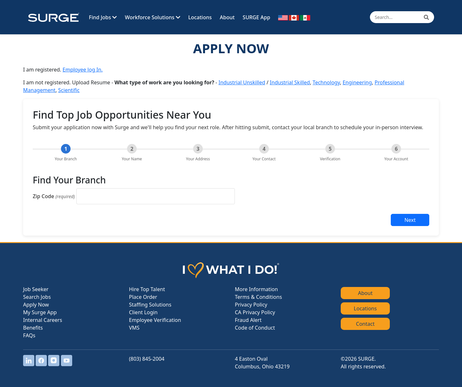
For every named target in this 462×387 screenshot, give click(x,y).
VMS (134, 327)
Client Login (143, 312)
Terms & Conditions (258, 296)
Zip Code (54, 196)
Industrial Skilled (290, 82)
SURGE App (256, 17)
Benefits (33, 327)
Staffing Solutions (150, 304)
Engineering (357, 82)
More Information (256, 289)
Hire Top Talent (147, 289)
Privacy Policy (251, 304)
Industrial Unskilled (241, 82)
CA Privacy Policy (255, 312)
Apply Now (36, 304)
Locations (200, 17)
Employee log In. (83, 69)
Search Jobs (37, 296)
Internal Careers (42, 320)
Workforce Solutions (152, 17)
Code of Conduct (255, 327)
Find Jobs (103, 17)
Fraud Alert (248, 320)
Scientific (69, 90)
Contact (365, 323)
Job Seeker (35, 289)
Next (409, 219)
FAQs (29, 335)
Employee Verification (155, 320)
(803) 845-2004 (146, 358)
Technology (326, 82)
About (227, 17)
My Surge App (40, 312)
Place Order (143, 296)
